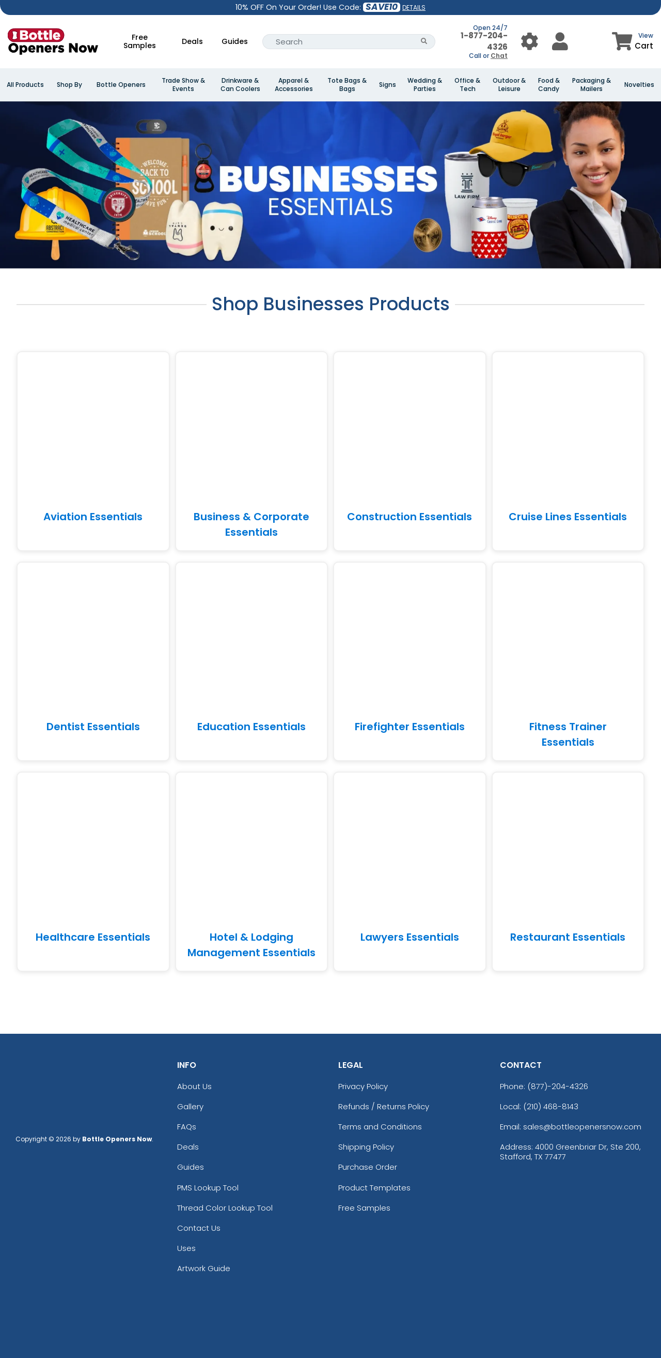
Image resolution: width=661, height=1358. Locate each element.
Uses (186, 1248)
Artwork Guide (203, 1268)
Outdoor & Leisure (509, 85)
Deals (192, 41)
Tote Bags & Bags (347, 85)
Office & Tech (467, 85)
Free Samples (139, 41)
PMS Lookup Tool (208, 1187)
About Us (194, 1086)
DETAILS (414, 7)
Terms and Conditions (380, 1126)
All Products (25, 85)
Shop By (69, 85)
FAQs (186, 1126)
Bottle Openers (121, 85)
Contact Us (199, 1228)
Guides (235, 41)
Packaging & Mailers (591, 85)
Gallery (190, 1106)
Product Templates (374, 1187)
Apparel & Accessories (294, 85)
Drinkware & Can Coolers (240, 85)
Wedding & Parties (424, 85)
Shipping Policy (366, 1146)
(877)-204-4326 (557, 1086)
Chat (499, 55)
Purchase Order (367, 1166)
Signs (387, 85)
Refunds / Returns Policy (383, 1106)
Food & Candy (549, 85)
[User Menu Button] (529, 41)
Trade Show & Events (183, 85)
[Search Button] (424, 41)
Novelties (639, 85)
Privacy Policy (363, 1086)
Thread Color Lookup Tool (225, 1207)
